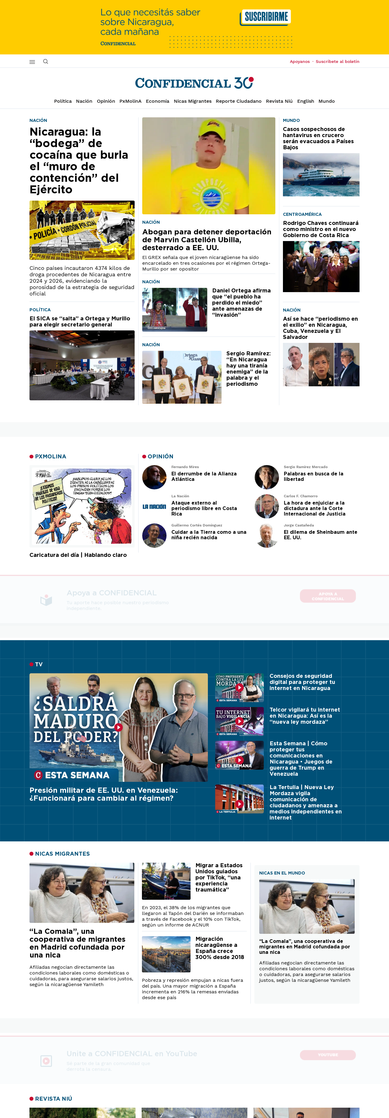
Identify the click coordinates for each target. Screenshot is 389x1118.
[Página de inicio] (194, 83)
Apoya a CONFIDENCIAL (328, 594)
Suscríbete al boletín (338, 61)
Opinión (106, 101)
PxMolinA (130, 101)
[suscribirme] (194, 27)
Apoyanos (301, 61)
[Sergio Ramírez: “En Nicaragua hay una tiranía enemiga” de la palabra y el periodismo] (182, 377)
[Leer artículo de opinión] (154, 477)
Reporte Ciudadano (239, 101)
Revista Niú (279, 101)
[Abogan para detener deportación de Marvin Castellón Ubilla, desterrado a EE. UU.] (208, 165)
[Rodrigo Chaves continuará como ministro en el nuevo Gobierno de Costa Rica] (321, 256)
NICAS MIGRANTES (62, 854)
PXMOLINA (50, 457)
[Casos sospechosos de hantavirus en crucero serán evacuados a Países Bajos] (321, 161)
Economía (157, 101)
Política (63, 101)
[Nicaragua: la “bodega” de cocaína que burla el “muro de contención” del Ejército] (82, 193)
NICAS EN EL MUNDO (282, 873)
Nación (84, 101)
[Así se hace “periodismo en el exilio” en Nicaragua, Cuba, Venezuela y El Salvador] (321, 351)
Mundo (326, 101)
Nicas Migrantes (193, 101)
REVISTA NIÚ (53, 1099)
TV (39, 665)
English (305, 101)
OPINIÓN (161, 457)
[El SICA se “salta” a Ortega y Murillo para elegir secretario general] (82, 358)
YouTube (328, 1053)
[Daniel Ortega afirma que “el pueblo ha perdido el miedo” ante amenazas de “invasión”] (174, 310)
